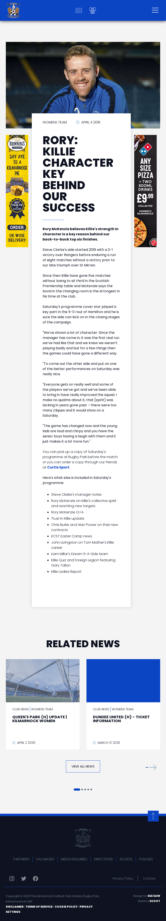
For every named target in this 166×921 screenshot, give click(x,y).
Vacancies (45, 859)
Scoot (155, 901)
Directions (103, 859)
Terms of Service (39, 906)
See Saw (154, 896)
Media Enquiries (74, 859)
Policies (146, 859)
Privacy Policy (123, 878)
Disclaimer (15, 906)
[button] (151, 767)
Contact (149, 878)
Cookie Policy (66, 906)
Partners (21, 859)
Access (126, 859)
